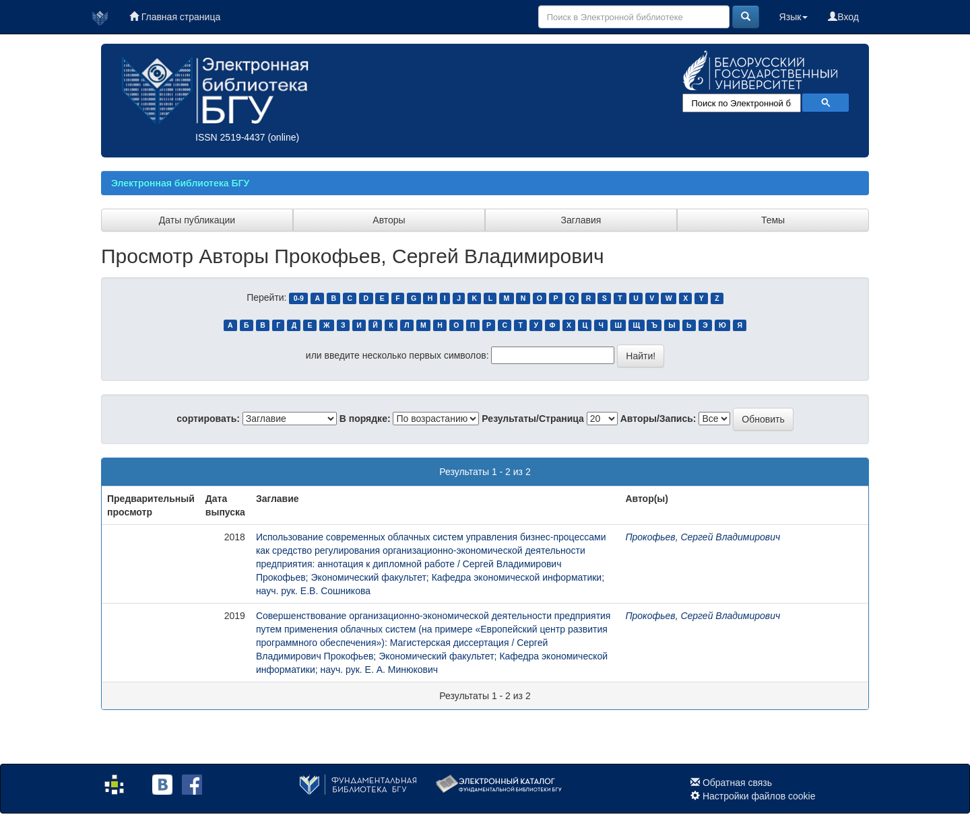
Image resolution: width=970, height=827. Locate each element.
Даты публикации (197, 220)
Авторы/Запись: (658, 418)
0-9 (299, 298)
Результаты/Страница (533, 418)
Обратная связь (737, 782)
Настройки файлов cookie (759, 796)
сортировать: (208, 418)
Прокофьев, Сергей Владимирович (702, 537)
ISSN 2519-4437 (230, 137)
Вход (843, 16)
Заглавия (581, 220)
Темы (773, 220)
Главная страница (174, 16)
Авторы (389, 220)
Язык (793, 16)
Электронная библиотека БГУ (180, 183)
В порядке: (365, 418)
